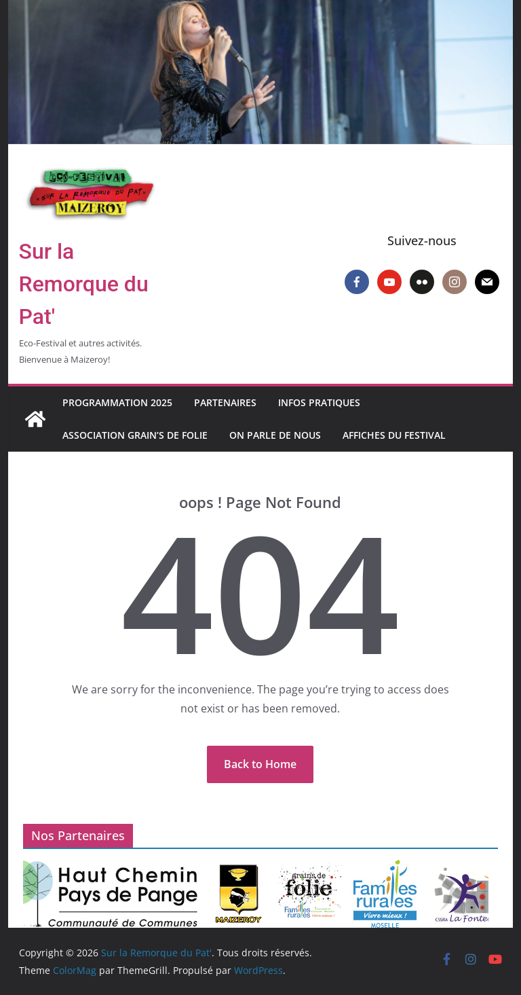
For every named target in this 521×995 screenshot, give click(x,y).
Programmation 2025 (117, 402)
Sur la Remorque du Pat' (84, 283)
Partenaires (225, 402)
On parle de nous (275, 435)
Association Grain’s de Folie (135, 435)
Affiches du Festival (394, 435)
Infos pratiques (319, 402)
